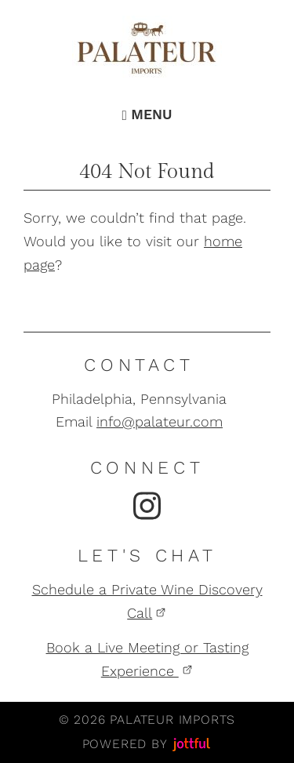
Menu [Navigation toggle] (147, 115)
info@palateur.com (159, 421)
